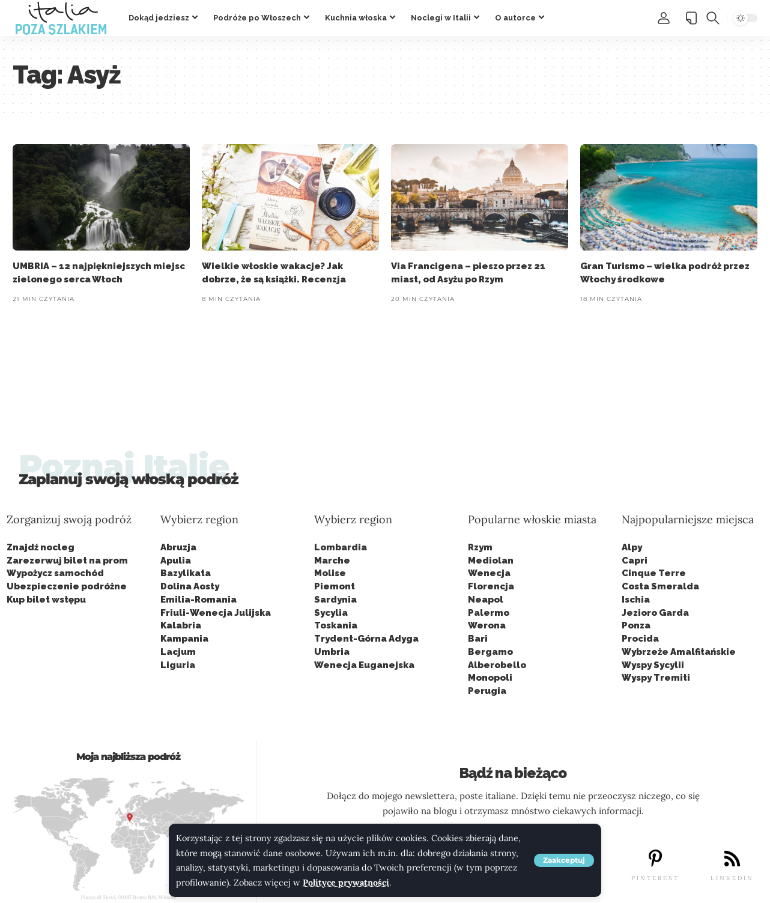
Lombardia (340, 547)
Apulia (175, 560)
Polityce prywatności (346, 882)
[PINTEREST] (655, 859)
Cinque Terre (654, 573)
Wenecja (489, 573)
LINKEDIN (732, 878)
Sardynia (335, 599)
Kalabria (180, 625)
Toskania (335, 625)
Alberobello (497, 665)
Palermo (488, 612)
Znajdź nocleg (40, 547)
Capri (634, 560)
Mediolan (491, 560)
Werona (487, 625)
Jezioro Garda (655, 612)
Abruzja (178, 547)
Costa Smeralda (660, 586)
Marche (332, 560)
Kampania (184, 638)
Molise (330, 573)
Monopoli (490, 677)
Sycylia (331, 612)
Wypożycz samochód (55, 573)
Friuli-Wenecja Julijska (215, 612)
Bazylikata (185, 573)
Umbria (332, 651)
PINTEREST (655, 878)
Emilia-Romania (198, 599)
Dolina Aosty (189, 586)
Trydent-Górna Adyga (366, 638)
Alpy (632, 547)
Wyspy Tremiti (656, 677)
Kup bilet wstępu (46, 599)
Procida (640, 638)
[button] (564, 860)
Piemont (334, 586)
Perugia (487, 691)
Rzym (480, 547)
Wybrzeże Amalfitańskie (679, 651)
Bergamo (490, 651)
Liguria (177, 665)
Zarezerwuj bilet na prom (67, 560)
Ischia (636, 599)
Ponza (636, 625)
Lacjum (178, 651)
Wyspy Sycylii (653, 665)
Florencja (491, 586)
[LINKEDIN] (732, 859)
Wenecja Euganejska (364, 665)
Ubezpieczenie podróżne (67, 586)
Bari (478, 638)
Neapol (485, 599)
